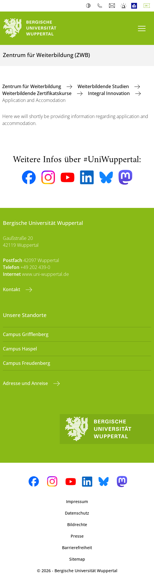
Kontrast (89, 6)
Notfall (123, 6)
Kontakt (12, 289)
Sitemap (77, 559)
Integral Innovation (109, 93)
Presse (77, 536)
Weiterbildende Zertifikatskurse (37, 93)
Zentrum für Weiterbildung (32, 86)
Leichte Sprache (135, 6)
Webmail (112, 6)
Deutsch (148, 6)
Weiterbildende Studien (104, 86)
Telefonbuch (101, 6)
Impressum (77, 501)
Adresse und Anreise (26, 383)
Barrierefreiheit (77, 547)
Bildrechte (77, 524)
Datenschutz (77, 513)
